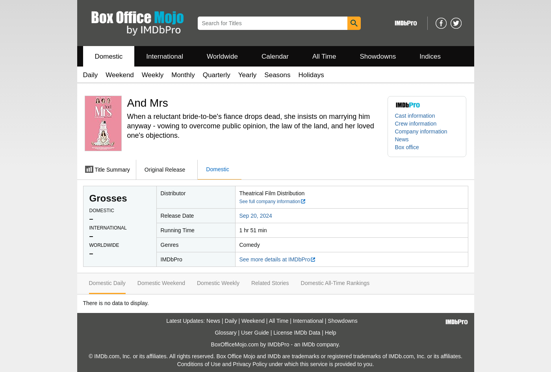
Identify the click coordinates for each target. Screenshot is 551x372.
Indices (430, 56)
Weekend (120, 75)
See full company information (272, 201)
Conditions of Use (199, 364)
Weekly (152, 75)
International (164, 56)
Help (330, 332)
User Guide (255, 332)
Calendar (275, 56)
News (402, 139)
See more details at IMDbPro (277, 259)
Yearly (247, 75)
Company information (421, 131)
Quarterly (216, 75)
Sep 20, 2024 (255, 216)
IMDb (308, 344)
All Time (324, 56)
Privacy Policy (250, 364)
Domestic (109, 56)
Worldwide (222, 56)
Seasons (277, 75)
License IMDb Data (296, 332)
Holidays (311, 75)
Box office (407, 147)
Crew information (416, 123)
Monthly (183, 75)
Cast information (415, 116)
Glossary (225, 332)
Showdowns (378, 56)
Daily (90, 75)
